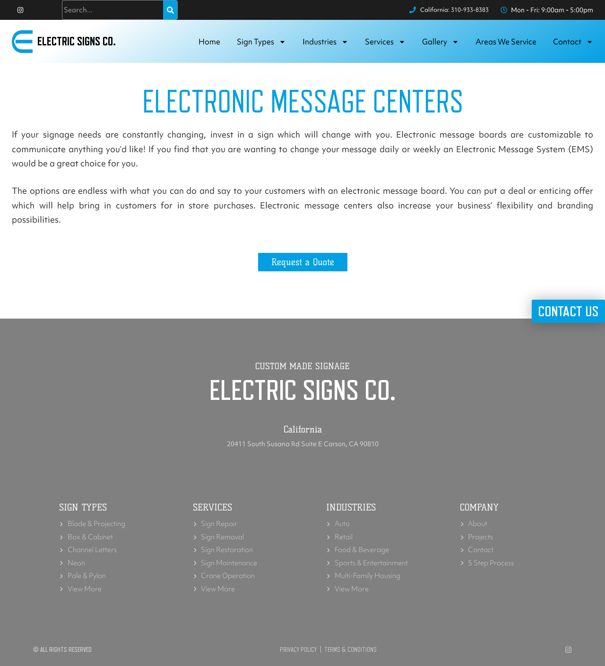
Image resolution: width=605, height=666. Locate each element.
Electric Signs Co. (80, 44)
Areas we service (505, 44)
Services (385, 44)
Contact (573, 44)
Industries (325, 44)
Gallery (440, 44)
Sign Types (261, 44)
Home (209, 44)
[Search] (170, 11)
